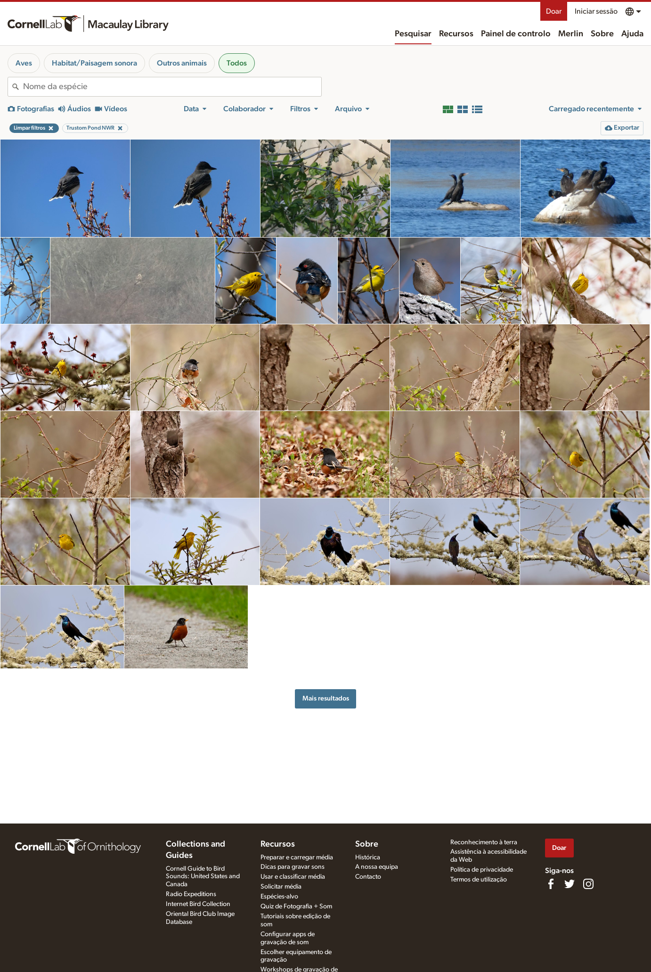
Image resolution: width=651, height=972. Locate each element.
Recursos (456, 34)
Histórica (367, 857)
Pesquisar (413, 34)
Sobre (602, 34)
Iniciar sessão (596, 11)
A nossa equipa (376, 867)
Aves (24, 63)
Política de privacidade (481, 869)
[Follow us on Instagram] (588, 884)
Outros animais (182, 63)
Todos (237, 63)
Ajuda (632, 34)
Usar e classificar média (292, 876)
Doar (553, 11)
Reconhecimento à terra (483, 842)
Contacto (368, 876)
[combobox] (172, 86)
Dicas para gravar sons (292, 867)
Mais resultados (325, 698)
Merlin (570, 34)
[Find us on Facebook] (550, 884)
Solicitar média (280, 886)
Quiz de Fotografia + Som (296, 906)
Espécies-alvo (279, 896)
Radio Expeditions (191, 894)
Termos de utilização (478, 879)
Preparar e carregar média (296, 857)
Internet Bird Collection (198, 904)
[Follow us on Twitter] (569, 884)
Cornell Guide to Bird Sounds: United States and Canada (203, 876)
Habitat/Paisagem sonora (94, 63)
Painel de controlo (516, 34)
